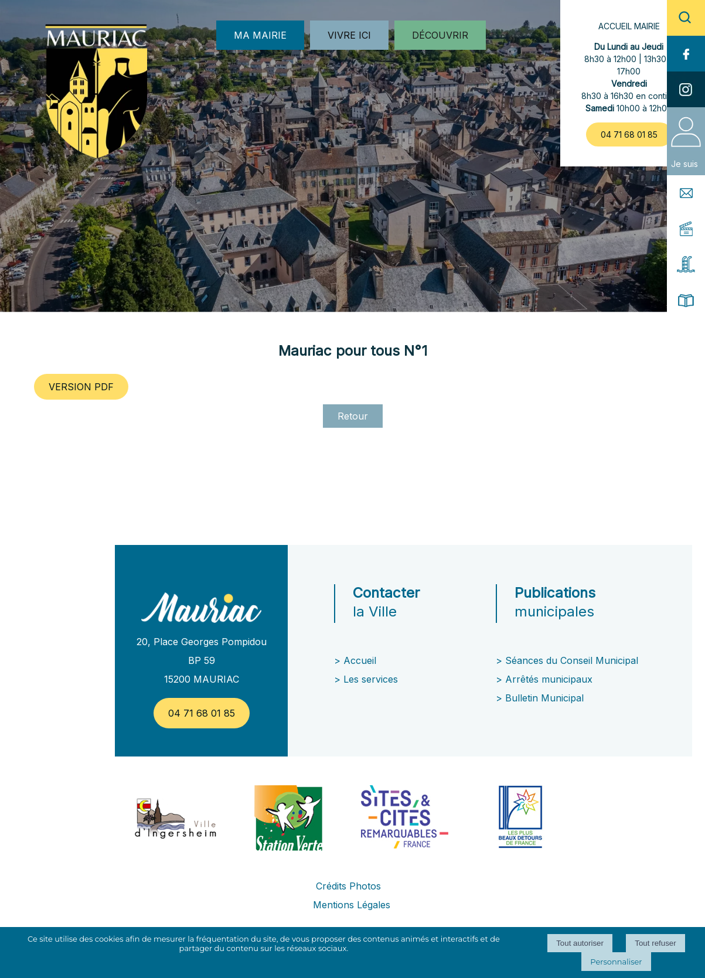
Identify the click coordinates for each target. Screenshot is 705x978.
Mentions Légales (351, 905)
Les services (372, 679)
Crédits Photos (348, 886)
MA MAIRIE (260, 35)
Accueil (359, 660)
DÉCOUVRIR (440, 35)
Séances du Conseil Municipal (571, 660)
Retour (353, 416)
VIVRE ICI (349, 35)
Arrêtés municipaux (548, 679)
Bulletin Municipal (544, 698)
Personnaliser (616, 961)
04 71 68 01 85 (629, 134)
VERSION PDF (81, 387)
